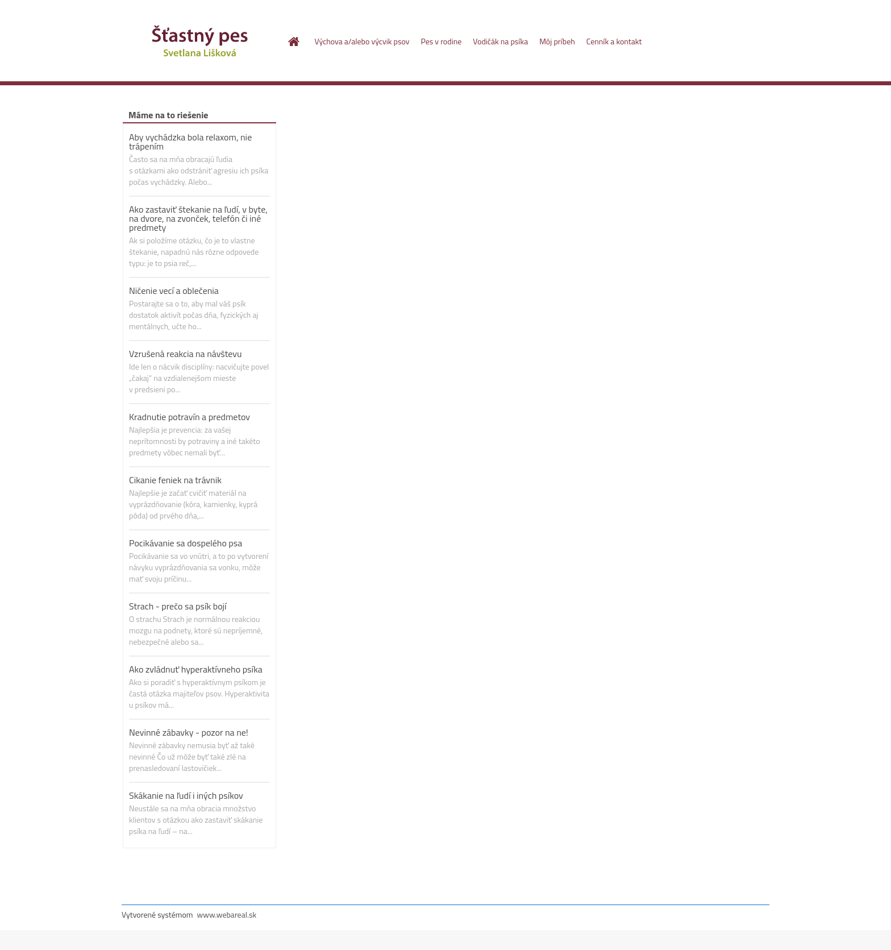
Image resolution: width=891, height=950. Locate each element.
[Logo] (200, 42)
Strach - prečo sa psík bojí (178, 606)
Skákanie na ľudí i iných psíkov (186, 795)
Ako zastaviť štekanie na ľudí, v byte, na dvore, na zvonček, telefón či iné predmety (198, 218)
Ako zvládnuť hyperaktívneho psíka (196, 669)
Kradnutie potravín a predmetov (189, 417)
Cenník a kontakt (614, 41)
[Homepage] (293, 41)
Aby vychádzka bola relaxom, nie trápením (190, 141)
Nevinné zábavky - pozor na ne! (188, 732)
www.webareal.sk (227, 914)
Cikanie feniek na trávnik (175, 480)
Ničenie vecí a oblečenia (174, 290)
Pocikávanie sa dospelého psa (185, 543)
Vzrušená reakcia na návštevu (185, 353)
